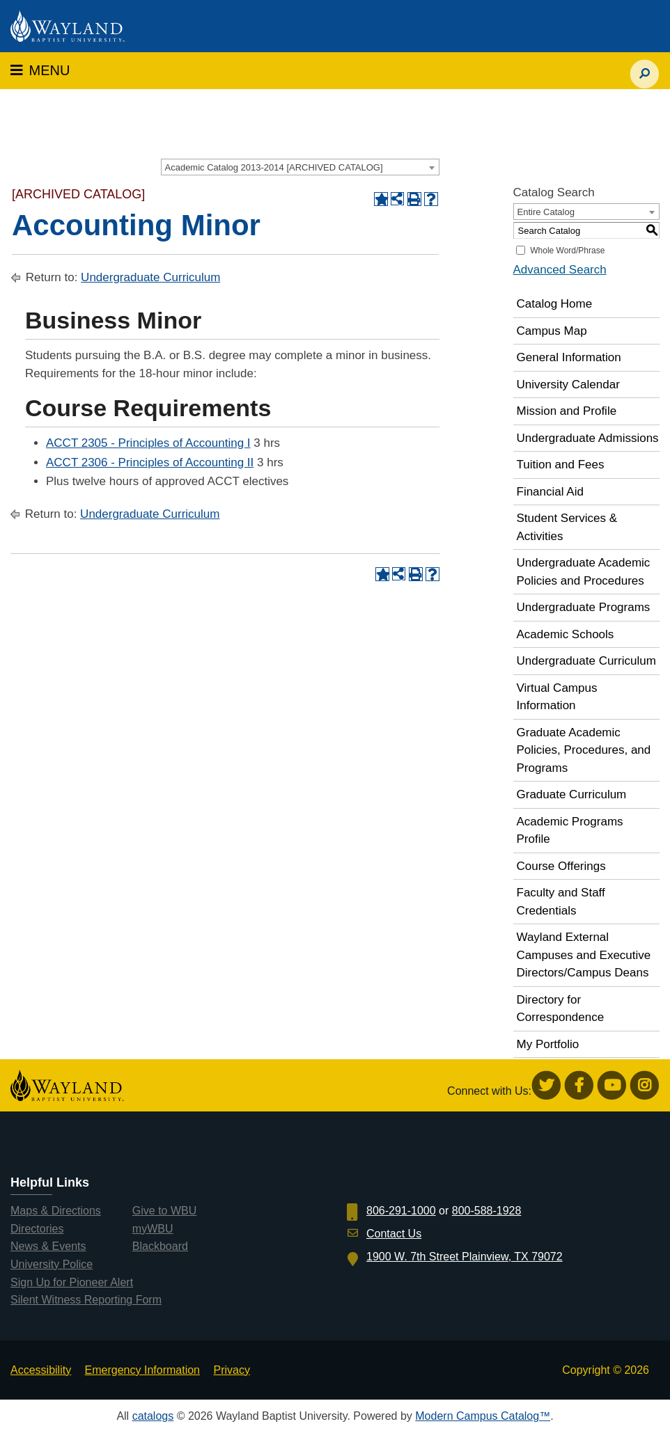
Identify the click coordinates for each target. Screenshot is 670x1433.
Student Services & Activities (567, 527)
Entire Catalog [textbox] (546, 212)
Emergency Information (142, 1370)
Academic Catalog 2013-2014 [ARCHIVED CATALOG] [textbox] (274, 167)
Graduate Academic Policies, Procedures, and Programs (584, 750)
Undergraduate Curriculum (150, 277)
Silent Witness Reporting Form (86, 1300)
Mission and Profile (567, 411)
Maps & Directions (55, 1211)
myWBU (152, 1229)
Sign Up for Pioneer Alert (71, 1282)
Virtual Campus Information (557, 697)
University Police (51, 1264)
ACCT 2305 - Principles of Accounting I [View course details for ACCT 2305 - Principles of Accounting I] (148, 443)
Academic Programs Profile (570, 830)
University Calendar (568, 384)
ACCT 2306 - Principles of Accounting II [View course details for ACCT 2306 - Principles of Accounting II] (150, 462)
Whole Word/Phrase (567, 250)
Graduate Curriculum (572, 794)
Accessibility (40, 1370)
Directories (36, 1229)
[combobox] (300, 167)
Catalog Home (555, 303)
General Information (569, 357)
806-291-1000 (401, 1211)
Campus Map (552, 331)
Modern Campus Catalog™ (482, 1416)
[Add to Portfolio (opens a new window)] (381, 199)
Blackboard (160, 1246)
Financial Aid (550, 491)
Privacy (231, 1370)
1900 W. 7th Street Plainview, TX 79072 (464, 1256)
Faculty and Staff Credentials (561, 901)
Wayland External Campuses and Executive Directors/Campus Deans (584, 955)
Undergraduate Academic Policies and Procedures (583, 571)
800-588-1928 (487, 1211)
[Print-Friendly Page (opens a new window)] (414, 199)
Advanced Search (560, 269)
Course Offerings (561, 866)
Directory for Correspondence (561, 1008)
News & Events (48, 1246)
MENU (40, 70)
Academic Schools (565, 634)
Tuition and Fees (561, 464)
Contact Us (393, 1234)
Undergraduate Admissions (588, 438)
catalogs (153, 1416)
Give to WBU (164, 1211)
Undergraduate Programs (583, 607)
